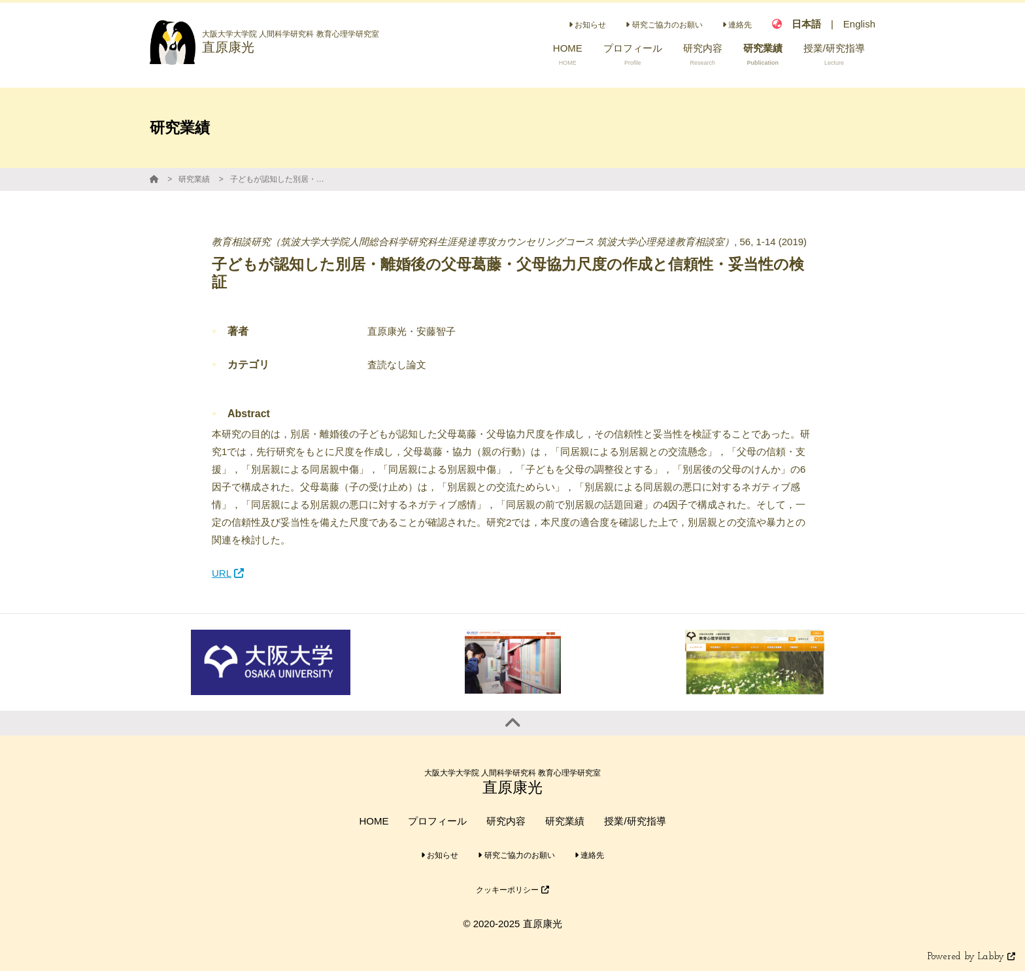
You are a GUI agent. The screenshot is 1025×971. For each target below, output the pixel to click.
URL (228, 573)
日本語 (806, 23)
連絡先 (737, 24)
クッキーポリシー (512, 889)
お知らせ (587, 24)
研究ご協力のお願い (664, 24)
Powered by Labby (971, 957)
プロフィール (437, 820)
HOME (373, 820)
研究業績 (194, 179)
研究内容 (506, 820)
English (859, 23)
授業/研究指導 (634, 820)
